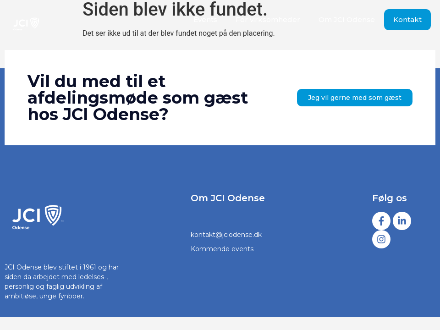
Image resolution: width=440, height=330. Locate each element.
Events (205, 19)
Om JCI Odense (347, 19)
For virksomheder (268, 19)
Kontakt (407, 19)
